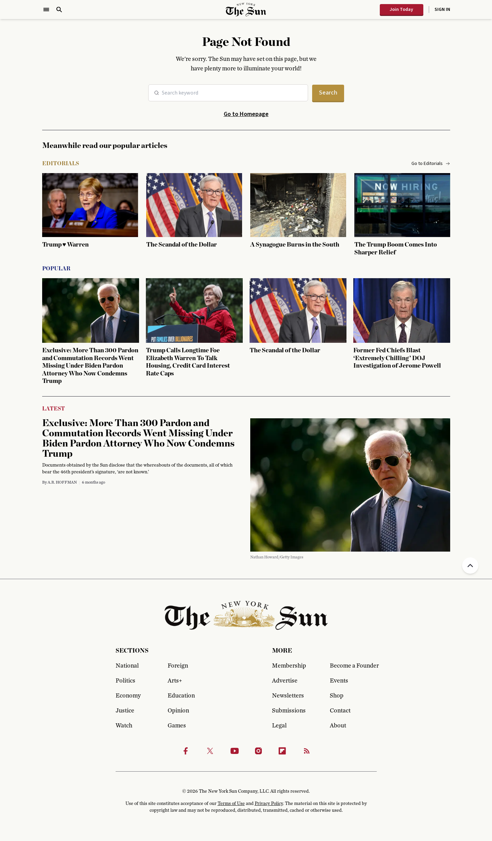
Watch (124, 726)
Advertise (285, 681)
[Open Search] (59, 9)
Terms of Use (231, 803)
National (127, 666)
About (338, 726)
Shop (336, 696)
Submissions (289, 711)
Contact (340, 711)
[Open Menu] (46, 9)
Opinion (178, 711)
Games (177, 726)
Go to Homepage (246, 114)
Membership (289, 666)
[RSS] (307, 751)
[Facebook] (186, 751)
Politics (125, 681)
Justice (125, 711)
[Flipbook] (282, 751)
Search (328, 92)
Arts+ (175, 681)
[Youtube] (235, 751)
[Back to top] (470, 565)
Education (181, 696)
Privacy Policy (269, 803)
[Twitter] (210, 751)
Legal (279, 726)
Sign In (442, 9)
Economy (128, 696)
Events (339, 681)
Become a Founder (353, 666)
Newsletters (288, 696)
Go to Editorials (430, 163)
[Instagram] (258, 750)
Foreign (178, 666)
